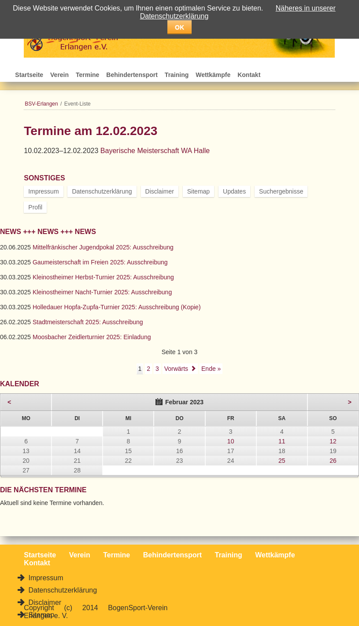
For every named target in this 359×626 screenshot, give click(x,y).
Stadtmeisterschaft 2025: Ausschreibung (88, 322)
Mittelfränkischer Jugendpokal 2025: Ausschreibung (103, 247)
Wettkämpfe (213, 74)
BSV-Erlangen (41, 104)
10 (230, 441)
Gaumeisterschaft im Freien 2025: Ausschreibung (100, 262)
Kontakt (248, 74)
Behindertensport (132, 74)
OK (179, 27)
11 (281, 441)
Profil (35, 207)
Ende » (211, 368)
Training (177, 74)
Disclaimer (159, 191)
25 (281, 460)
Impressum (43, 191)
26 (333, 460)
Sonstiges (44, 178)
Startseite (29, 74)
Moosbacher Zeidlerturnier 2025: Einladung (92, 336)
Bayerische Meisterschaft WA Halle (155, 150)
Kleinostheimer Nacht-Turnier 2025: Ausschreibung (102, 292)
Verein (59, 74)
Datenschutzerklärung (102, 191)
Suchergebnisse (281, 191)
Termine (87, 74)
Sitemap (198, 191)
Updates (234, 191)
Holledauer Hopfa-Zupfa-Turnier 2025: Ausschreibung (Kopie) (117, 307)
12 (333, 441)
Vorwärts (176, 368)
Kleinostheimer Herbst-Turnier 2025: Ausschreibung (103, 277)
